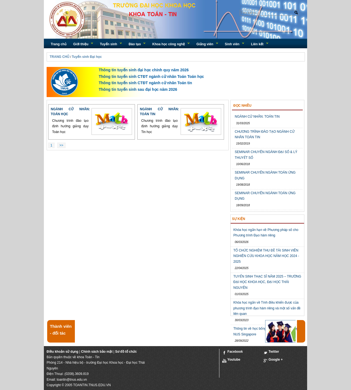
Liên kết (257, 44)
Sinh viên (232, 44)
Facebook (232, 352)
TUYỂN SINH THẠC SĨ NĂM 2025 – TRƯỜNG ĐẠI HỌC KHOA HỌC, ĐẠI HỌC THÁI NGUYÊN (267, 282)
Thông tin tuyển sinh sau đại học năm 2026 (138, 89)
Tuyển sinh (108, 44)
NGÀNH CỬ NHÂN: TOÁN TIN (257, 116)
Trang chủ (58, 44)
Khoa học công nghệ (168, 44)
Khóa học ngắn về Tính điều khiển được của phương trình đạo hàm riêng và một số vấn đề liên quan (267, 308)
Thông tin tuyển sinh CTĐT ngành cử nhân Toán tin (145, 83)
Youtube (231, 360)
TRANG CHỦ (59, 57)
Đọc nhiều (242, 106)
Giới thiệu (80, 44)
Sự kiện (238, 219)
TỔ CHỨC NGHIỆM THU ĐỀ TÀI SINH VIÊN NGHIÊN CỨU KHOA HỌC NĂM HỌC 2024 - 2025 (266, 256)
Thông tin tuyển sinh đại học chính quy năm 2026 (144, 70)
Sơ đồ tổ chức (126, 352)
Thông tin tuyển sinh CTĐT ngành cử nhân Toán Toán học (151, 76)
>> (61, 145)
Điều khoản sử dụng (62, 352)
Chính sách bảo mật (96, 352)
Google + (273, 360)
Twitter (271, 352)
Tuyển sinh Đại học (87, 57)
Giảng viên (204, 44)
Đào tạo (135, 44)
